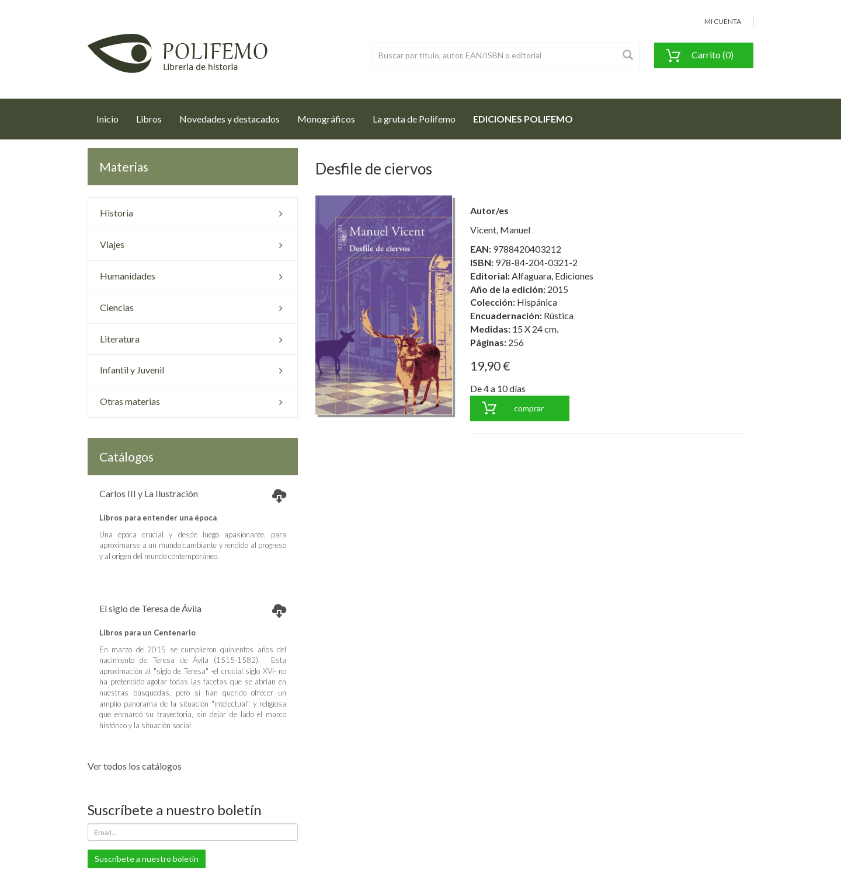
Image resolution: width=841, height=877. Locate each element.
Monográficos (326, 118)
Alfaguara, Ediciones (552, 275)
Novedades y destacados (229, 118)
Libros (149, 118)
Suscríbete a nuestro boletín (147, 859)
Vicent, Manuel (500, 229)
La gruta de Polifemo (414, 118)
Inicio (111, 115)
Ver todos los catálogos (135, 765)
